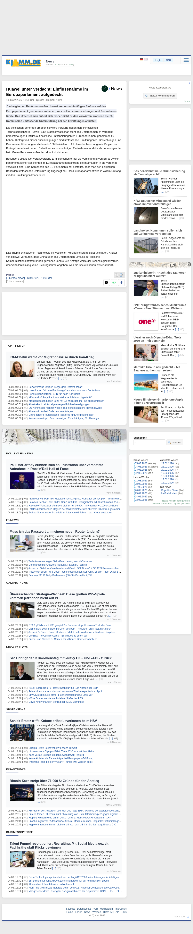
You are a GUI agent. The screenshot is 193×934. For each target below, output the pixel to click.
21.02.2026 (167, 466)
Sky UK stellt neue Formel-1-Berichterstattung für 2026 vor (60, 694)
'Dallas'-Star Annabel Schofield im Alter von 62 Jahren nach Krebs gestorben (70, 512)
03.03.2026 (141, 469)
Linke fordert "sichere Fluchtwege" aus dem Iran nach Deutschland (65, 390)
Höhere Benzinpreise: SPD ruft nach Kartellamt (54, 394)
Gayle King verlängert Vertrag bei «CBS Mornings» (56, 701)
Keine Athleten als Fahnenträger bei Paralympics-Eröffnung (61, 758)
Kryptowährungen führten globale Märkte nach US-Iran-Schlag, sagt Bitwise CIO (72, 824)
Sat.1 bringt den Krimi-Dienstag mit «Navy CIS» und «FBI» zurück (61, 658)
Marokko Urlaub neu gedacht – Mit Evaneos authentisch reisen (157, 368)
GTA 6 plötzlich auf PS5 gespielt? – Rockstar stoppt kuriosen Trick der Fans (70, 625)
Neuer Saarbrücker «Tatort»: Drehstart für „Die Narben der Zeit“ (63, 688)
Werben (97, 912)
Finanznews (16, 769)
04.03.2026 (141, 466)
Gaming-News (17, 582)
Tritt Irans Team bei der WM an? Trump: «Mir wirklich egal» (61, 761)
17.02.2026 (167, 479)
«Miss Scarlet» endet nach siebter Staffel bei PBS (56, 698)
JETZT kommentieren (160, 95)
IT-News (12, 520)
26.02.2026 (141, 490)
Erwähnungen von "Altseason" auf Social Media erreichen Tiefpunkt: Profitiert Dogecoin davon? (80, 821)
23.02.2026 (141, 499)
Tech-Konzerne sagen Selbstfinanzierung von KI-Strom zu (60, 561)
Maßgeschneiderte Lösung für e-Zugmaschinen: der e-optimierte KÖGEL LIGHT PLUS (76, 891)
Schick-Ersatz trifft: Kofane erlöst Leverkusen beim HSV (53, 721)
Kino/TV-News (17, 646)
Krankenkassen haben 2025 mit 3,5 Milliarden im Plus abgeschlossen (66, 400)
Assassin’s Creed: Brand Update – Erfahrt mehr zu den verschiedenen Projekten (72, 632)
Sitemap (70, 908)
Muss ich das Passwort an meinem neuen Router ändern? (55, 531)
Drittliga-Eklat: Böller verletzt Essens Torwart (53, 748)
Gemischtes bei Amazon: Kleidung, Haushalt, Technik (58, 564)
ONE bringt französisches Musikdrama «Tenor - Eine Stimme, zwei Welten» (160, 306)
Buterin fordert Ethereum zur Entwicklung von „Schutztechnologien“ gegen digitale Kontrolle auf (80, 814)
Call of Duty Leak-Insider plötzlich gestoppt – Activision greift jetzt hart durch (70, 628)
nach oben (180, 916)
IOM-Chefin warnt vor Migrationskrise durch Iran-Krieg (52, 357)
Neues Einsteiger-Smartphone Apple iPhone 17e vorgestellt (158, 401)
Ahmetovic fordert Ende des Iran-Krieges (51, 411)
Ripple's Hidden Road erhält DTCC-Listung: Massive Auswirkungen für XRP (70, 817)
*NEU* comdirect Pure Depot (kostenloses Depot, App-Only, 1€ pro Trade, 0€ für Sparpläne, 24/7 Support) (86, 571)
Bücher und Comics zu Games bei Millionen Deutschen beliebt (63, 639)
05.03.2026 (141, 463)
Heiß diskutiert (169, 493)
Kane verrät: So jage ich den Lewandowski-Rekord (56, 755)
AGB (95, 908)
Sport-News (15, 709)
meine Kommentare (162, 503)
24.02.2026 (141, 496)
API (117, 912)
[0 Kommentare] (15, 281)
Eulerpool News (53, 100)
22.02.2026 (167, 463)
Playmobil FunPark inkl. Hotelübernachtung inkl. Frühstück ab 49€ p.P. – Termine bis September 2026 (84, 498)
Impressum (121, 908)
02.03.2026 (141, 473)
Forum (78, 912)
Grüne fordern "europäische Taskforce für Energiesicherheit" (61, 414)
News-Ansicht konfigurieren (176, 500)
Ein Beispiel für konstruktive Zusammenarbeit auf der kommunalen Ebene (69, 880)
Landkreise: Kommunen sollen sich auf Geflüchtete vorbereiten (158, 232)
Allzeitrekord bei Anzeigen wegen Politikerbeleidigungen (59, 404)
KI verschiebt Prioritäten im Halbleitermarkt (52, 884)
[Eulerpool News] (15, 278)
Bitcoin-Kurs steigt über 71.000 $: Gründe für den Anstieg (54, 781)
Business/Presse (19, 832)
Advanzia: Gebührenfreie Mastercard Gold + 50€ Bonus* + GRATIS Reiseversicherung (76, 568)
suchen (174, 442)
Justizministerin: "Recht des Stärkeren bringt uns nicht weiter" (160, 274)
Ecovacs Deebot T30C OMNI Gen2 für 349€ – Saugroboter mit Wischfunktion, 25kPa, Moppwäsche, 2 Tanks (88, 502)
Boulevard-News (19, 453)
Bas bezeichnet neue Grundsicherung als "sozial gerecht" (159, 172)
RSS (124, 912)
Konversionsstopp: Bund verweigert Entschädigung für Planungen (64, 418)
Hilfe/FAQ (108, 912)
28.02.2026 (141, 483)
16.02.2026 (167, 482)
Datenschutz (84, 908)
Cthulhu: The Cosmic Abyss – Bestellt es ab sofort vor (58, 635)
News (87, 912)
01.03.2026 (141, 480)
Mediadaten (106, 908)
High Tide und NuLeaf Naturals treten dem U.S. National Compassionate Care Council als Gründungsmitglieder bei (91, 887)
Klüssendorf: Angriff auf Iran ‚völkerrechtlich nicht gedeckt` (60, 397)
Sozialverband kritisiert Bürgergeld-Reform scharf (55, 387)
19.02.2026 (167, 473)
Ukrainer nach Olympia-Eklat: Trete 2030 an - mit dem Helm (61, 751)
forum (187, 101)
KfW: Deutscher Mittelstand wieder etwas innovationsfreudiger (157, 202)
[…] (60, 378)
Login (158, 60)
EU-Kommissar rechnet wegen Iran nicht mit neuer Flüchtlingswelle (65, 407)
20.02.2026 (167, 469)
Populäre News (169, 490)
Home (69, 912)
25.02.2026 (141, 493)
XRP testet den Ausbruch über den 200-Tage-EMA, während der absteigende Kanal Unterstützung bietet (85, 810)
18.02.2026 (167, 476)
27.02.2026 (141, 487)
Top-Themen (15, 345)
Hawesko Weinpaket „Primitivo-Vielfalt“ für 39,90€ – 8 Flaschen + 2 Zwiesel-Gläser (74, 505)
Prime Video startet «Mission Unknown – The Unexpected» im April (65, 691)
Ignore (177, 503)
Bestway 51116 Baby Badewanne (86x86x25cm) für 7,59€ (60, 575)
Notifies (186, 503)
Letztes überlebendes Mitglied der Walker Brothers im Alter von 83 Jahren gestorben (74, 509)
